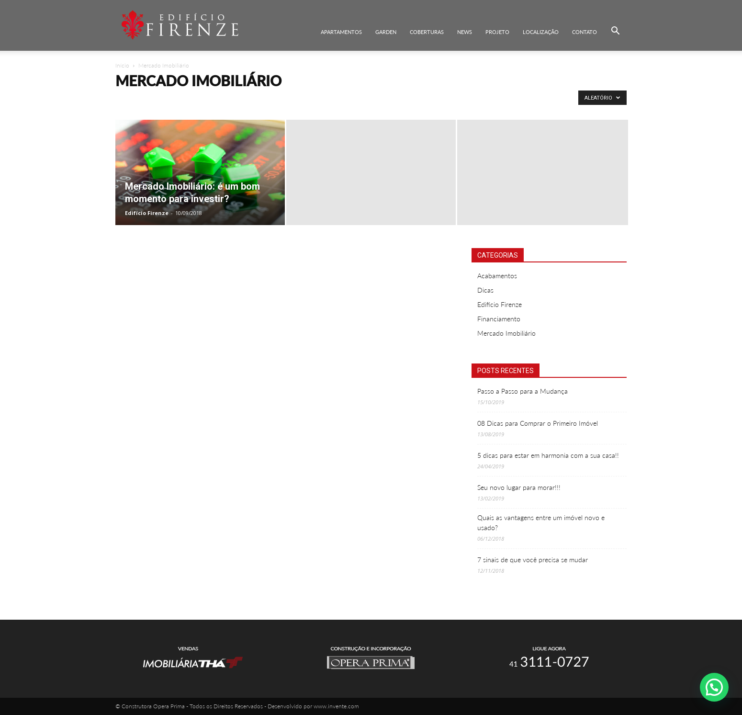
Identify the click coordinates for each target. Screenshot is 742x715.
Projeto (497, 32)
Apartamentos (341, 32)
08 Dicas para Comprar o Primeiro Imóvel (537, 423)
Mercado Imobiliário (506, 333)
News (464, 32)
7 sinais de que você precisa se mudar (532, 560)
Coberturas (427, 32)
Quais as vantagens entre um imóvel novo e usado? (541, 522)
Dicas (485, 290)
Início (122, 65)
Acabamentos (497, 276)
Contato (584, 32)
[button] (615, 31)
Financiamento (498, 319)
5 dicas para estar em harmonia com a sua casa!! (548, 455)
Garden (385, 32)
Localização (541, 32)
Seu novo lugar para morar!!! (519, 487)
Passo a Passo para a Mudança (522, 391)
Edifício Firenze (147, 212)
